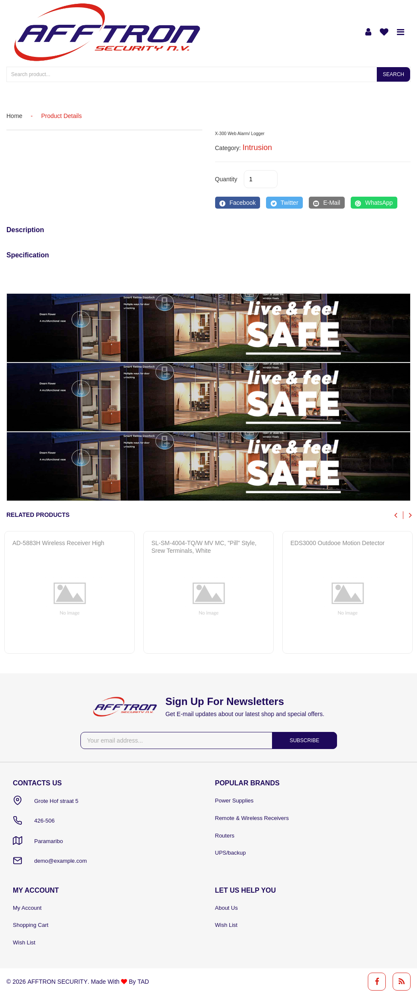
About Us (226, 907)
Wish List (24, 942)
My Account (27, 907)
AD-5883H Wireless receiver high (58, 543)
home (14, 116)
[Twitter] (284, 203)
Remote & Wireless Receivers (252, 819)
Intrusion (257, 148)
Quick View (45, 637)
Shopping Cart (30, 924)
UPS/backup (230, 854)
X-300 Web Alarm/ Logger (239, 134)
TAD (142, 980)
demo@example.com (60, 860)
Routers (225, 836)
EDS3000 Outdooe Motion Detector (337, 543)
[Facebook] (237, 203)
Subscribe (304, 741)
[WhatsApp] (374, 203)
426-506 (44, 821)
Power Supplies (234, 801)
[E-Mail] (327, 203)
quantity (226, 180)
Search (393, 75)
